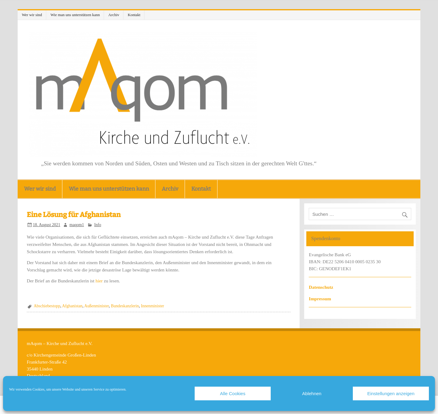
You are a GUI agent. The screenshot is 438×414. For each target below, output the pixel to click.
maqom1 (76, 225)
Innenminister (152, 306)
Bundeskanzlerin (125, 306)
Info (97, 225)
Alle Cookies (232, 393)
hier (99, 280)
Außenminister (96, 306)
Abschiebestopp (47, 306)
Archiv (113, 14)
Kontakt (134, 14)
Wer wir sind (32, 14)
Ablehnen (311, 393)
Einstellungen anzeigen (390, 393)
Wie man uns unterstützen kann (75, 14)
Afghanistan (72, 306)
